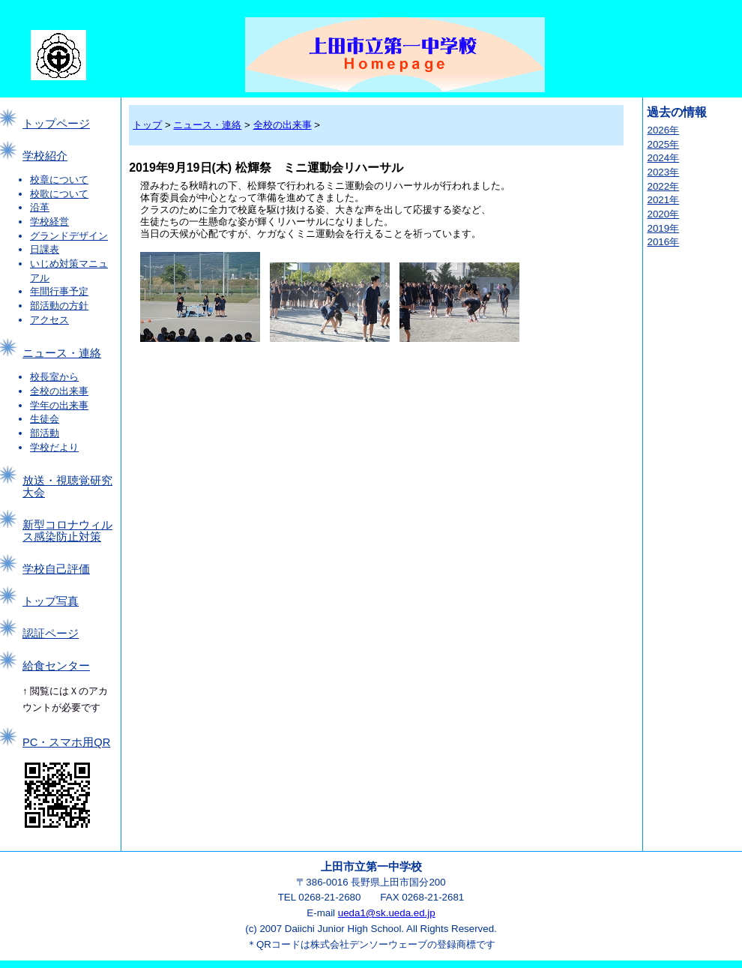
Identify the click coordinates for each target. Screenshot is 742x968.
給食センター (56, 666)
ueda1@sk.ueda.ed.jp (386, 913)
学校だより (54, 447)
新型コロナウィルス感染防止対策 (67, 531)
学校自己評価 (56, 569)
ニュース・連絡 (61, 353)
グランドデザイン (69, 235)
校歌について (59, 193)
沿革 (39, 207)
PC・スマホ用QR (66, 742)
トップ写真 (50, 601)
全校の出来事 (59, 391)
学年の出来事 (59, 405)
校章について (59, 179)
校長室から (54, 376)
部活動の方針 (59, 305)
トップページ (56, 124)
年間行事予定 (59, 291)
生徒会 (44, 418)
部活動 (44, 433)
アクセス (49, 319)
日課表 (44, 249)
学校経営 (49, 221)
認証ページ (50, 634)
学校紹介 (44, 156)
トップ (147, 124)
